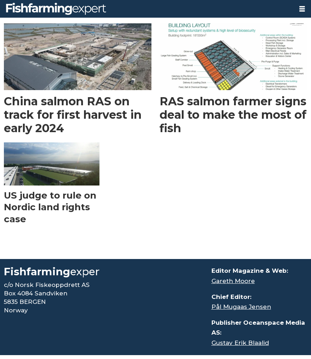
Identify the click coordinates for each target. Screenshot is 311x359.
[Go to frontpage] (56, 9)
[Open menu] (302, 9)
